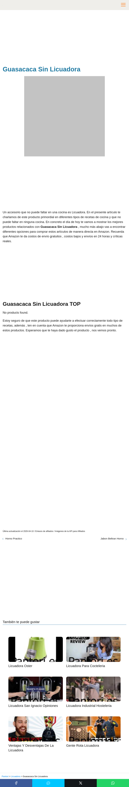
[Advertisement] (64, 38)
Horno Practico (13, 538)
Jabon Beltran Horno (112, 538)
